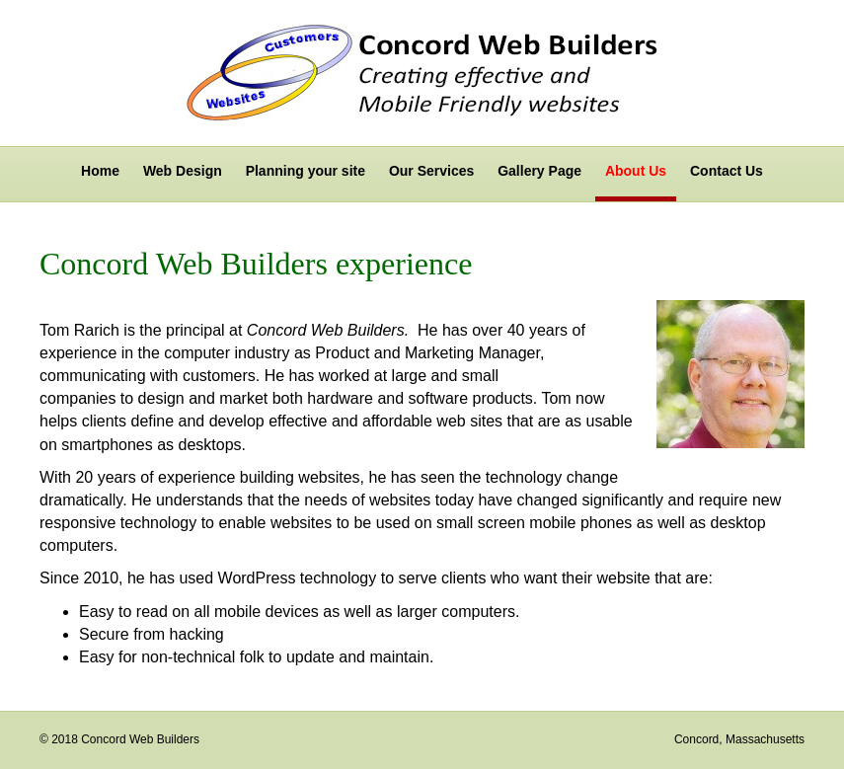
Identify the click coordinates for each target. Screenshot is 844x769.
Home (100, 171)
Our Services (431, 171)
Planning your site (305, 171)
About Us (635, 171)
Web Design (182, 171)
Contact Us (726, 171)
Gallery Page (539, 171)
